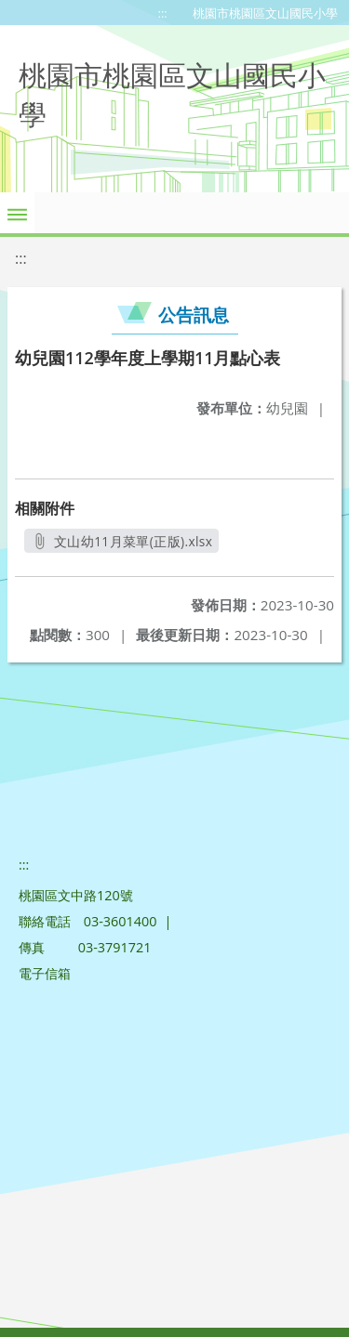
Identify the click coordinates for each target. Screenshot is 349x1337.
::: (163, 13)
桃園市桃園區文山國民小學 (265, 13)
